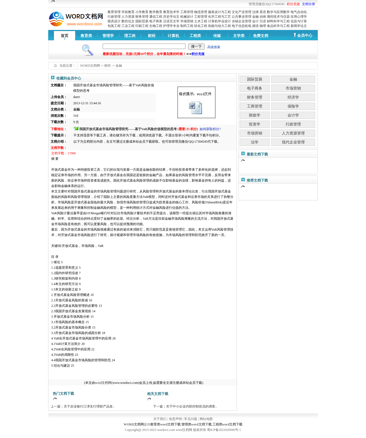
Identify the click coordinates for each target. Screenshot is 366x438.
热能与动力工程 (219, 26)
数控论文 (128, 21)
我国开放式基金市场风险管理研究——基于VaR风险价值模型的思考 (128, 129)
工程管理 (200, 17)
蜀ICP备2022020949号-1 (224, 430)
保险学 (293, 106)
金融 (255, 17)
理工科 (130, 36)
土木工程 (200, 21)
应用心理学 (299, 17)
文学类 (239, 36)
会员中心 (304, 35)
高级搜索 (213, 47)
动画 (263, 17)
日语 (263, 21)
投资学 (254, 124)
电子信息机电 (241, 26)
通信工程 (155, 17)
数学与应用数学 (278, 12)
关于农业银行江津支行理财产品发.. (89, 406)
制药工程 (186, 26)
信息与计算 (299, 21)
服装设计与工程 (219, 12)
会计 (255, 21)
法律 (255, 12)
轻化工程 (200, 26)
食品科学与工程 (278, 26)
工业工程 (128, 26)
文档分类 (308, 4)
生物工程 (155, 26)
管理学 (108, 36)
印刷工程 (141, 26)
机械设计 (186, 17)
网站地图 (206, 419)
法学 (254, 142)
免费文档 (260, 36)
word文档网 (103, 383)
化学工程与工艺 (219, 17)
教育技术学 (171, 12)
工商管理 (186, 12)
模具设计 (114, 21)
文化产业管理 (241, 12)
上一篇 (55, 406)
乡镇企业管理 (241, 21)
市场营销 (186, 21)
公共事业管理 (241, 17)
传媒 (217, 36)
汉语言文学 (171, 21)
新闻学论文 (299, 26)
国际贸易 (141, 21)
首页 (64, 36)
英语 (263, 12)
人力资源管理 (293, 133)
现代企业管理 (293, 142)
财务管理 (141, 17)
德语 (255, 26)
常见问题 (190, 419)
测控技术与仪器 (278, 17)
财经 (151, 36)
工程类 (195, 36)
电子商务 (155, 21)
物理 (263, 26)
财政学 (254, 115)
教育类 (86, 36)
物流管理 (200, 12)
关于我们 (159, 419)
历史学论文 (171, 17)
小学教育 (141, 12)
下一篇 (158, 406)
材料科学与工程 (278, 21)
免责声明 (175, 419)
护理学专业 (171, 26)
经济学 (293, 97)
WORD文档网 (90, 66)
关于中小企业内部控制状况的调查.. (191, 406)
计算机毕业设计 (219, 21)
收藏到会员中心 (68, 78)
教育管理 (114, 12)
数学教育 (155, 12)
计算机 (173, 36)
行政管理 (114, 17)
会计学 (293, 115)
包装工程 (114, 26)
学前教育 (128, 12)
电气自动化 (299, 12)
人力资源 (128, 17)
